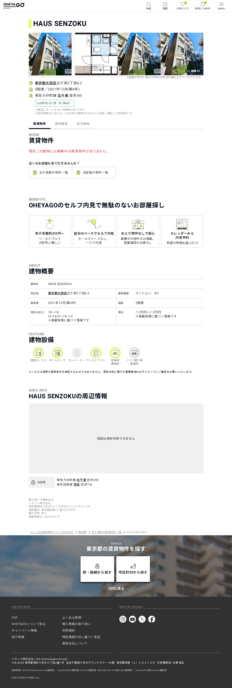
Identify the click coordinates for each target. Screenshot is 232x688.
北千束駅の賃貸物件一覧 (106, 532)
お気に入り (183, 5)
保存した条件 (202, 5)
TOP (15, 617)
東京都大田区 (46, 83)
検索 (148, 6)
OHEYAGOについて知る (29, 624)
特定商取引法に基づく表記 (81, 637)
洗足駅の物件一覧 (92, 172)
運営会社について (75, 643)
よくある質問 (71, 617)
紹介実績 (18, 637)
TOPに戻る (116, 588)
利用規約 (68, 630)
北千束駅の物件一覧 (50, 172)
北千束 (62, 95)
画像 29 (193, 71)
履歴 (165, 6)
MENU (221, 6)
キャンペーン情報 (24, 630)
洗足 (77, 484)
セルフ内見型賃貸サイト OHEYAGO (52, 532)
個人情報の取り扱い (76, 624)
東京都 (82, 532)
